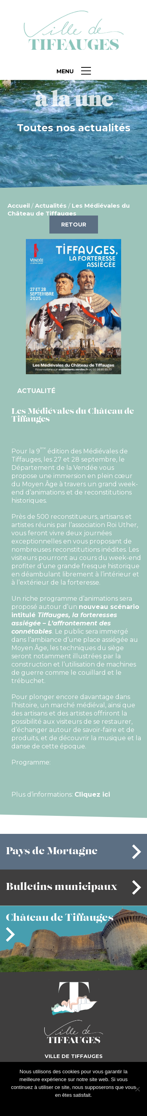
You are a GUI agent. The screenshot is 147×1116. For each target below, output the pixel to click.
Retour (73, 224)
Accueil (18, 205)
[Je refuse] (137, 1089)
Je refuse (86, 1105)
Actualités (51, 205)
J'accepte (61, 1105)
